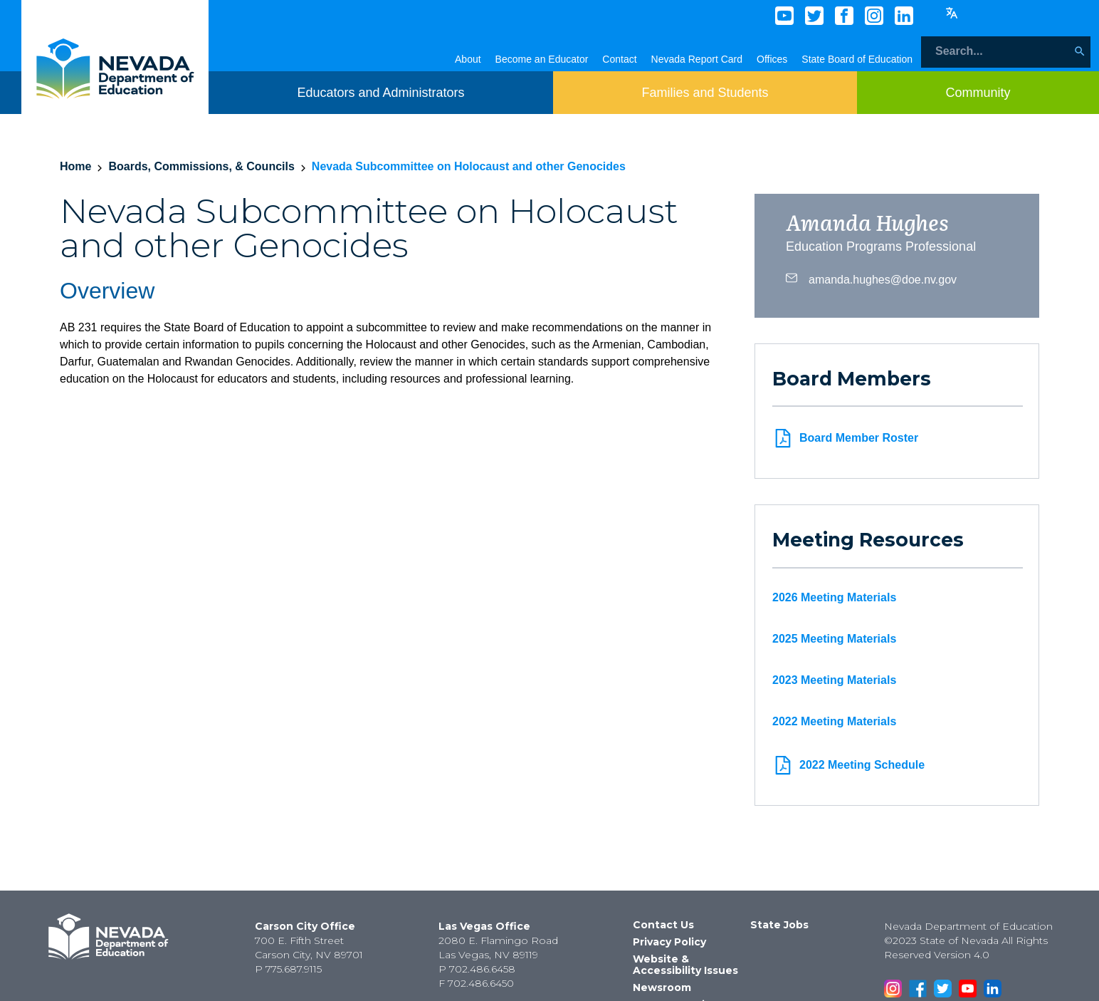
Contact (619, 59)
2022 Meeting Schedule (848, 765)
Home (75, 166)
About (468, 59)
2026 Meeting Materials (834, 597)
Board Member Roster (845, 438)
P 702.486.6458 (476, 969)
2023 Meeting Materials (834, 680)
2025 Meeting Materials (834, 639)
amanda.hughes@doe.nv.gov (871, 278)
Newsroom (662, 987)
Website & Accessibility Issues (685, 965)
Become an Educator (542, 59)
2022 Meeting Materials (834, 721)
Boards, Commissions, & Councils (201, 166)
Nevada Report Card (696, 59)
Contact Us (663, 924)
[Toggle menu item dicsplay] (380, 92)
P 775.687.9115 (288, 969)
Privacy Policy (669, 941)
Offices (772, 59)
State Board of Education (857, 59)
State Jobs (779, 924)
